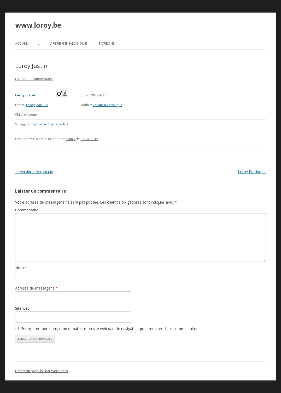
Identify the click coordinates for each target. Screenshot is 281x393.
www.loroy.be (38, 25)
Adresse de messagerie (36, 288)
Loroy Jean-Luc (37, 105)
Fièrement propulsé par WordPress (41, 371)
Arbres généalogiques (68, 43)
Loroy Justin (25, 95)
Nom (21, 267)
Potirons (106, 43)
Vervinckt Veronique (107, 105)
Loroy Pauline (58, 124)
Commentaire (26, 209)
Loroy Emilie (37, 124)
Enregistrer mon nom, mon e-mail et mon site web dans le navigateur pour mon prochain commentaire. (109, 328)
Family (71, 138)
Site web (22, 308)
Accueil (21, 43)
